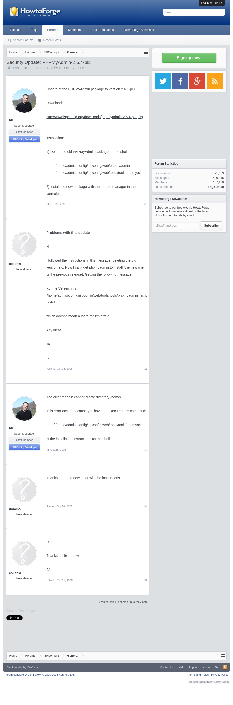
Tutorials (15, 30)
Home (206, 667)
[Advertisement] (189, 266)
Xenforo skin (14, 667)
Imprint (193, 667)
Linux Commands (102, 30)
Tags (34, 30)
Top (217, 667)
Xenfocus (32, 667)
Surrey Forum (221, 681)
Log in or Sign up (211, 2)
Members (74, 30)
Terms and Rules (198, 674)
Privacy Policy (219, 674)
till (60, 68)
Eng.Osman (216, 187)
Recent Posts (52, 40)
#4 (145, 506)
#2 (145, 368)
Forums (52, 30)
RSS (225, 667)
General (35, 68)
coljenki (15, 264)
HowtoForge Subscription (140, 30)
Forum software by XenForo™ (40, 674)
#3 (145, 449)
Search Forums (23, 40)
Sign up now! (189, 58)
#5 (145, 580)
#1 (145, 204)
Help (181, 667)
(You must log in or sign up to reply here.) (124, 601)
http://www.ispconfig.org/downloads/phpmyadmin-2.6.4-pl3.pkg (94, 117)
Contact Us (167, 667)
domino (15, 509)
